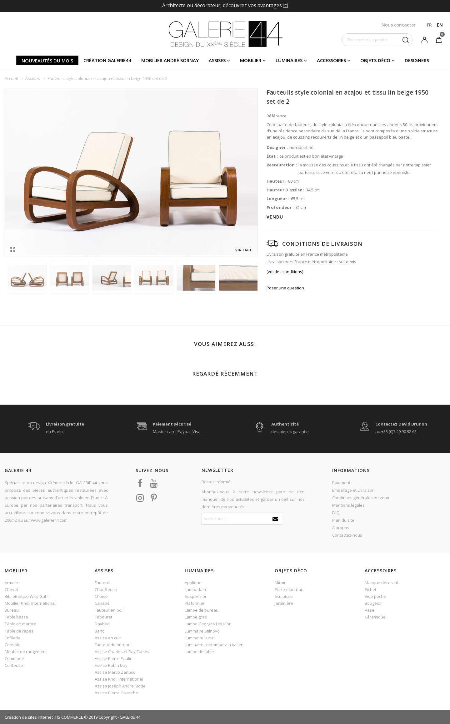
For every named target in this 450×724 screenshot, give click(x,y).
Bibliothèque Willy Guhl (26, 596)
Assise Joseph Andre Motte (120, 686)
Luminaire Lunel (200, 638)
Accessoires (331, 60)
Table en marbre (20, 624)
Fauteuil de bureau (113, 645)
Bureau (12, 610)
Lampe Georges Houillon (208, 624)
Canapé (102, 603)
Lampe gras (196, 617)
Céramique (375, 617)
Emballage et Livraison (353, 490)
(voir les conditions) (285, 271)
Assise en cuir (108, 638)
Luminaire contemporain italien (214, 645)
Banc (99, 631)
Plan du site (343, 520)
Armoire (12, 582)
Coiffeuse (14, 665)
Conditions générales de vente (361, 497)
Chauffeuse (106, 589)
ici (285, 5)
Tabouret (103, 617)
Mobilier (250, 60)
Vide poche (375, 596)
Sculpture (284, 596)
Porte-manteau (289, 589)
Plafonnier (195, 603)
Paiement (341, 482)
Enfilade (12, 638)
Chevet (11, 589)
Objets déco (375, 60)
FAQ (336, 512)
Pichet (370, 589)
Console (12, 645)
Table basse (16, 617)
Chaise (101, 596)
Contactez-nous (347, 535)
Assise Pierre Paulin (113, 658)
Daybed (102, 624)
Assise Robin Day (111, 665)
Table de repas (19, 631)
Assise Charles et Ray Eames (122, 651)
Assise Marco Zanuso (115, 672)
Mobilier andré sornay (170, 60)
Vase (369, 610)
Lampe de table (199, 651)
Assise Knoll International (119, 679)
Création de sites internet (29, 717)
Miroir (280, 582)
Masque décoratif (381, 582)
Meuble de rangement (26, 651)
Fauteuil (102, 582)
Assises (217, 60)
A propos (340, 527)
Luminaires (289, 60)
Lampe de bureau (201, 610)
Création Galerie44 (107, 60)
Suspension (196, 596)
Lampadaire (196, 589)
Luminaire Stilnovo (202, 631)
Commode (14, 658)
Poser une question (285, 288)
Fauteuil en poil (109, 610)
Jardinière (284, 603)
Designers (417, 60)
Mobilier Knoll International (30, 603)
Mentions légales (348, 505)
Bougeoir (373, 603)
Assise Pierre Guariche (116, 693)
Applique (193, 582)
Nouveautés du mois (47, 60)
